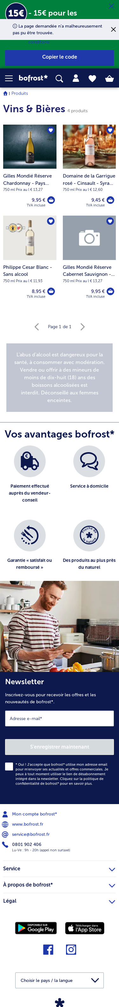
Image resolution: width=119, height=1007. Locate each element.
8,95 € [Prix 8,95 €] (38, 291)
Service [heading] (59, 868)
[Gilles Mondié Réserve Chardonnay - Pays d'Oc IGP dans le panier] (51, 200)
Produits (19, 93)
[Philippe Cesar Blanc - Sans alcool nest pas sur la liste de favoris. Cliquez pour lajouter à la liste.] (51, 221)
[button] (12, 78)
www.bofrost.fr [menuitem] (23, 824)
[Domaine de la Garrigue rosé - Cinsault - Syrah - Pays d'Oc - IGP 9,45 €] (89, 170)
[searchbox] (59, 79)
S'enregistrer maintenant (59, 747)
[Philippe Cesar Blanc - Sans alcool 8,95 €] (29, 261)
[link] (33, 78)
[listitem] (30, 479)
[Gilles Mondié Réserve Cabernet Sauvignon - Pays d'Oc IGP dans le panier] (110, 291)
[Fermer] (111, 6)
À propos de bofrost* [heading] (59, 884)
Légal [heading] (59, 900)
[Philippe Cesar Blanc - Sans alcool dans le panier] (51, 291)
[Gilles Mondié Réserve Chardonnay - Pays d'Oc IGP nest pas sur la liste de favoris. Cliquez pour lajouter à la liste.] (51, 130)
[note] (59, 377)
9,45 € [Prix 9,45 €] (98, 200)
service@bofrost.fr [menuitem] (26, 834)
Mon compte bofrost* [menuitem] (30, 814)
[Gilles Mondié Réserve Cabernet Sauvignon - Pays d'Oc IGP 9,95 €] (89, 261)
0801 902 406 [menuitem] (22, 844)
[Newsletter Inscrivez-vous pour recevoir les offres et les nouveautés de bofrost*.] (59, 738)
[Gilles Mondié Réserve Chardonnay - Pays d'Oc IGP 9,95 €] (29, 170)
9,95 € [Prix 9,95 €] (38, 200)
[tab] (76, 78)
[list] (59, 516)
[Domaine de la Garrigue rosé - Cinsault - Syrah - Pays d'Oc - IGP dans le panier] (110, 200)
